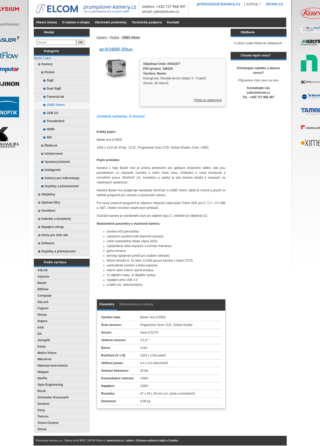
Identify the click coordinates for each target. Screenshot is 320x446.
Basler (42, 283)
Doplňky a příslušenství (62, 186)
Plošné (50, 72)
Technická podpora (147, 22)
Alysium (44, 276)
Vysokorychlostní (57, 162)
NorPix (42, 378)
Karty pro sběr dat (55, 235)
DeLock (43, 302)
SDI (49, 137)
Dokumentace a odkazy (136, 304)
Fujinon (43, 308)
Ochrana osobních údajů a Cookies (157, 440)
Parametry (107, 304)
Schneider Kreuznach (53, 397)
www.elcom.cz (115, 440)
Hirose (42, 314)
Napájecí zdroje (53, 227)
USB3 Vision (56, 105)
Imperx (42, 321)
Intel (41, 327)
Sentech (44, 404)
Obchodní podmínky (111, 22)
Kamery (47, 64)
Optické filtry (51, 202)
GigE (50, 80)
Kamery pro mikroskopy (62, 178)
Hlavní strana (46, 22)
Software (48, 243)
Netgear (43, 372)
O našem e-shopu (76, 22)
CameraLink (55, 96)
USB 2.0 (52, 113)
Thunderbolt (56, 121)
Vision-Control (48, 423)
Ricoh (42, 391)
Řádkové (51, 145)
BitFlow (43, 289)
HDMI (51, 129)
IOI (40, 334)
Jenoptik (44, 340)
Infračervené (54, 153)
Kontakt (173, 22)
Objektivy (48, 194)
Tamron (43, 416)
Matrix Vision (47, 353)
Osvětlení (48, 210)
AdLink (43, 270)
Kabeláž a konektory (56, 219)
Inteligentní (53, 170)
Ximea (42, 429)
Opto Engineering (50, 384)
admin (130, 440)
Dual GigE (54, 88)
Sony (41, 410)
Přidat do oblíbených (208, 100)
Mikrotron (45, 359)
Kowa (42, 346)
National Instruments (53, 365)
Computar (45, 295)
